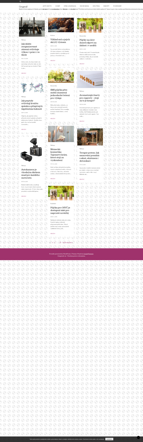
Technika (55, 9)
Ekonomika (84, 6)
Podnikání (117, 6)
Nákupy (106, 6)
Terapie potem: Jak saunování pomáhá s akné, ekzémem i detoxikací (33, 337)
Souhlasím (109, 439)
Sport (45, 9)
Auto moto (47, 6)
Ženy (73, 9)
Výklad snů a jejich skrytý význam (32, 96)
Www (65, 9)
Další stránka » (68, 242)
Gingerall (23, 6)
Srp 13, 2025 (24, 270)
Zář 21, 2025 (25, 101)
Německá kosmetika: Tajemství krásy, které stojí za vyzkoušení (30, 304)
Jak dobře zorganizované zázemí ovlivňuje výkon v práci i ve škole (30, 49)
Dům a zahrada (70, 6)
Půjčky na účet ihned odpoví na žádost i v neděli (31, 147)
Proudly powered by (60, 254)
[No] (141, 439)
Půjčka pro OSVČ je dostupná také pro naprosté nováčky (32, 401)
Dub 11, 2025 (25, 408)
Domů (58, 6)
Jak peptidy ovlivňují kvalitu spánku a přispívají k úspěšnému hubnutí (32, 262)
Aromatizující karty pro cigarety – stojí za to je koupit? (33, 232)
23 (60, 242)
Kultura (96, 6)
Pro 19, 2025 (24, 58)
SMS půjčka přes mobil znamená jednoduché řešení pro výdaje (31, 197)
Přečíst (24, 115)
